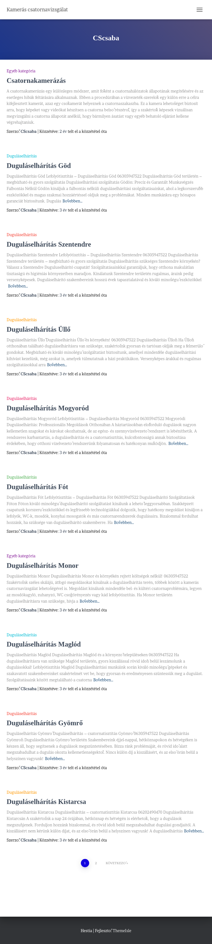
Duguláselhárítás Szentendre (49, 244)
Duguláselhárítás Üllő (38, 329)
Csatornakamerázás (36, 80)
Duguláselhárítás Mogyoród (48, 408)
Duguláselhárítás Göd (39, 165)
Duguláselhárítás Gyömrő (45, 723)
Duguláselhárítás (22, 156)
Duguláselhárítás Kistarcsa (46, 801)
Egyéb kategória (21, 70)
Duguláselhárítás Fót (37, 487)
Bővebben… (73, 201)
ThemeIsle (122, 930)
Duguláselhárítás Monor (42, 565)
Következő (116, 863)
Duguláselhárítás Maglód (44, 644)
